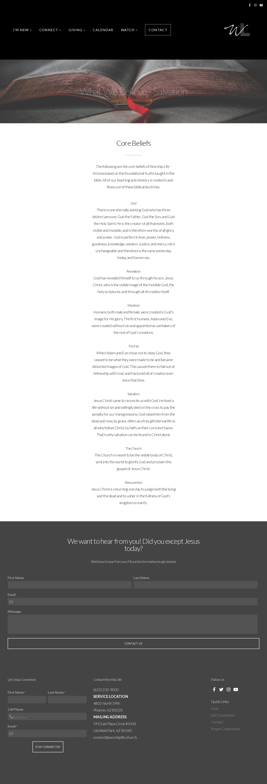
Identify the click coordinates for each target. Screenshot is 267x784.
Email (12, 594)
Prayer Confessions (225, 728)
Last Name (141, 578)
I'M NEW (22, 30)
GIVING (77, 30)
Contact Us (133, 643)
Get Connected (222, 715)
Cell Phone (15, 709)
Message (14, 611)
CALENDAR (103, 30)
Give (215, 708)
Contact (217, 722)
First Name (16, 578)
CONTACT (158, 30)
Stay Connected (47, 747)
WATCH (129, 30)
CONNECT (50, 30)
